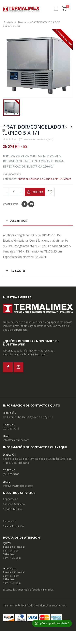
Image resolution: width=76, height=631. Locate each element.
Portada (8, 22)
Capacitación (10, 499)
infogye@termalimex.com (18, 485)
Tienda (22, 22)
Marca (67, 179)
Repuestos (9, 521)
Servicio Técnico (12, 509)
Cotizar (37, 192)
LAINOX (57, 179)
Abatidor (23, 179)
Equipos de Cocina (40, 179)
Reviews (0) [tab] (17, 271)
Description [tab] (18, 220)
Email (31, 204)
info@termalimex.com (16, 440)
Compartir (10, 204)
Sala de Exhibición (13, 526)
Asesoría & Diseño (14, 504)
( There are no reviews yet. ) (36, 139)
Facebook (24, 204)
